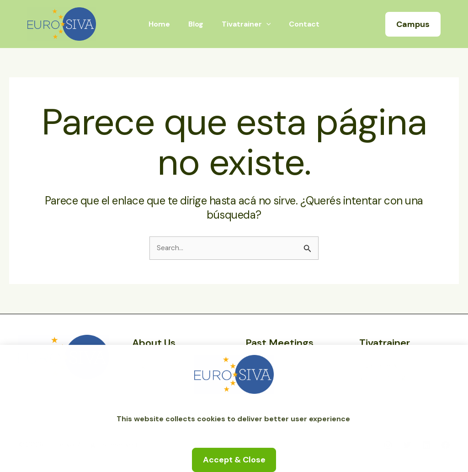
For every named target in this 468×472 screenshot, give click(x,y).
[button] (413, 24)
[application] (264, 24)
